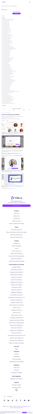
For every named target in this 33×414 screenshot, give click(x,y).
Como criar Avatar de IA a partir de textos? (7, 100)
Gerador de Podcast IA (16, 342)
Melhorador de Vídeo (16, 276)
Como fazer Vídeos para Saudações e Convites (7, 73)
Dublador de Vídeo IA (16, 283)
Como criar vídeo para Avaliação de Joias (7, 46)
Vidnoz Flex (16, 220)
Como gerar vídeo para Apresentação (6, 61)
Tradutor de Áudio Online (16, 321)
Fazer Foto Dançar (16, 281)
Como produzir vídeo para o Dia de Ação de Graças (8, 76)
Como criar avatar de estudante (6, 94)
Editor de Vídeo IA (16, 260)
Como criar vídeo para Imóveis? (5, 39)
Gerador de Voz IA (16, 311)
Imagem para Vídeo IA (16, 273)
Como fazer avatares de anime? (6, 89)
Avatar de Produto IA (16, 255)
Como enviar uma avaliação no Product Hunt (7, 101)
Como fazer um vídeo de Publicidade (6, 38)
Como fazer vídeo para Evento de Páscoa (7, 67)
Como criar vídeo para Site (5, 63)
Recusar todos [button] (29, 412)
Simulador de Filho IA (16, 296)
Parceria (16, 371)
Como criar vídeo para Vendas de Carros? (7, 40)
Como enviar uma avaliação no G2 (6, 102)
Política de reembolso (18, 409)
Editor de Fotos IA (16, 334)
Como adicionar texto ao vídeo (5, 27)
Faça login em (5, 118)
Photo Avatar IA (16, 252)
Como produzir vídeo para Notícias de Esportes (7, 49)
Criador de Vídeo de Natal (16, 262)
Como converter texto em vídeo (6, 25)
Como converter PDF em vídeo (5, 21)
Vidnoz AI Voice (16, 222)
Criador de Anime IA (16, 304)
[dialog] (16, 412)
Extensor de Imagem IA (16, 339)
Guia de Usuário (16, 386)
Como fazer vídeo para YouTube (6, 52)
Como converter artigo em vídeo (6, 24)
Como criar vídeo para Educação (6, 64)
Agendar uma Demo (16, 380)
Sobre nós (16, 369)
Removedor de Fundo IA (16, 306)
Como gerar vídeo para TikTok (5, 54)
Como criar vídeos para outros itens (6, 78)
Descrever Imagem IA (16, 326)
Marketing (16, 358)
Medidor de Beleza (16, 294)
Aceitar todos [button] (24, 412)
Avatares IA (16, 245)
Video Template (16, 247)
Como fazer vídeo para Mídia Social (6, 51)
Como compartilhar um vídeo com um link (7, 37)
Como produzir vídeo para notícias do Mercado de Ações (9, 48)
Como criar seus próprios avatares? (6, 87)
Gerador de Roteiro (16, 286)
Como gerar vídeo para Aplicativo (6, 60)
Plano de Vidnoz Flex (16, 238)
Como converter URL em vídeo (5, 22)
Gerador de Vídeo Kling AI (16, 324)
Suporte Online (16, 389)
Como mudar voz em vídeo (5, 33)
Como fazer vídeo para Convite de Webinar (7, 74)
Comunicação (16, 360)
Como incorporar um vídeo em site (6, 36)
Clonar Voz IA (16, 309)
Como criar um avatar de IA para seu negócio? (7, 92)
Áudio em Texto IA (16, 278)
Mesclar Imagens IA (16, 301)
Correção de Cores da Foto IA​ (16, 337)
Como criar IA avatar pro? (5, 93)
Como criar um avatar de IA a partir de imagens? (8, 81)
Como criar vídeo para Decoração (6, 65)
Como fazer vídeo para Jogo (5, 62)
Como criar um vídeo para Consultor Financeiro (7, 79)
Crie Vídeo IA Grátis (16, 206)
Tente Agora (16, 13)
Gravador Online (16, 289)
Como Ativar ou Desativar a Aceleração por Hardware (8, 103)
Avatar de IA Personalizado (16, 257)
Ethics (11, 409)
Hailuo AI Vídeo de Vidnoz (16, 344)
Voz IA (16, 250)
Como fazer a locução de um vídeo (6, 32)
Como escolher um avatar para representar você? (8, 90)
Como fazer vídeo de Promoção (6, 66)
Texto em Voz (16, 314)
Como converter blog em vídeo (5, 23)
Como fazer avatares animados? (6, 88)
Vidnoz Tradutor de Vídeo (16, 225)
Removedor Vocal (16, 316)
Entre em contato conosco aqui (11, 188)
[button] (11, 413)
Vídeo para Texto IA (16, 329)
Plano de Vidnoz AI (16, 231)
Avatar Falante (16, 268)
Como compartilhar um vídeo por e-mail (7, 34)
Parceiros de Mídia (16, 374)
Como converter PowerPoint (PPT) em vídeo (7, 20)
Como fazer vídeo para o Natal (5, 75)
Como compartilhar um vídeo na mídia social (7, 35)
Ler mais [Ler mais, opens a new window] (14, 412)
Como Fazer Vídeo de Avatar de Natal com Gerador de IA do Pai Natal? (10, 91)
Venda (16, 355)
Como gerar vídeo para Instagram (6, 53)
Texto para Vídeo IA (16, 271)
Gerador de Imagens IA (16, 332)
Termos (28, 407)
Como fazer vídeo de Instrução (5, 50)
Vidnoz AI (3, 116)
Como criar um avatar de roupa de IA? (6, 95)
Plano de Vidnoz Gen (16, 236)
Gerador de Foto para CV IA (16, 299)
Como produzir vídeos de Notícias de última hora (8, 47)
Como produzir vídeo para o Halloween (6, 77)
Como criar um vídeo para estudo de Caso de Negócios (8, 80)
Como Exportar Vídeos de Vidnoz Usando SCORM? (8, 19)
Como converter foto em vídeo (5, 26)
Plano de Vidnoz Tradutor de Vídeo (16, 233)
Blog (16, 350)
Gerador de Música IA (16, 319)
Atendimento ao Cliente (16, 363)
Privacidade (24, 407)
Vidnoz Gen (16, 217)
